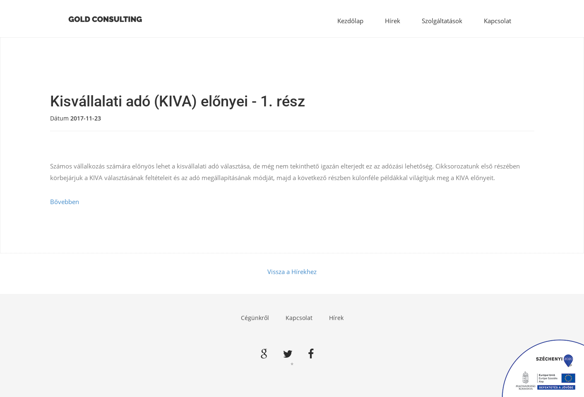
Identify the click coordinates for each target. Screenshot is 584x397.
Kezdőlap (350, 21)
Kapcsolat (497, 21)
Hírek (392, 21)
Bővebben (64, 201)
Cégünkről (255, 318)
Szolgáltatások (442, 21)
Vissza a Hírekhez (292, 271)
